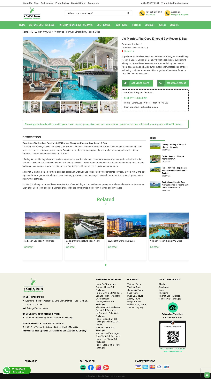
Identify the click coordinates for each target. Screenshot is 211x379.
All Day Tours (133, 299)
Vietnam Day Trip (135, 307)
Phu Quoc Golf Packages (107, 333)
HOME (22, 25)
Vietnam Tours (134, 284)
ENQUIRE (174, 25)
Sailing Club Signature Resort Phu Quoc (83, 242)
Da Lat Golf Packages (106, 310)
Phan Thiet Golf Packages (108, 336)
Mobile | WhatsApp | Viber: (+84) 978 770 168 (145, 103)
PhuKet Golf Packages (169, 296)
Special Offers (78, 3)
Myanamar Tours (135, 296)
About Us (27, 3)
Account (175, 12)
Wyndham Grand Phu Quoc (121, 241)
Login (174, 15)
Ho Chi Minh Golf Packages (109, 293)
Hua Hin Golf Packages (170, 299)
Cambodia (164, 287)
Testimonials (47, 3)
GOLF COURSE (104, 25)
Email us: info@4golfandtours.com (140, 107)
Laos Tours (132, 293)
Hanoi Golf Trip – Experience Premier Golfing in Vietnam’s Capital (174, 170)
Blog (36, 3)
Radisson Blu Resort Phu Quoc (39, 241)
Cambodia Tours (135, 290)
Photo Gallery (62, 3)
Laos (161, 290)
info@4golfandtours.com (176, 3)
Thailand (163, 284)
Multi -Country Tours (136, 304)
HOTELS (136, 25)
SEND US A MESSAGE (171, 83)
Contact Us (93, 3)
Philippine (163, 293)
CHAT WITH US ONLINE (135, 98)
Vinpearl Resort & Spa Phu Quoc (166, 241)
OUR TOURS (122, 25)
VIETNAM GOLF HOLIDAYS (42, 25)
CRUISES (150, 25)
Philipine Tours (134, 301)
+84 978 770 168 (151, 3)
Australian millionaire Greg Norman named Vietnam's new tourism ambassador (175, 184)
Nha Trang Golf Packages (108, 307)
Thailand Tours (134, 287)
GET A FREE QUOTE (135, 83)
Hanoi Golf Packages (105, 284)
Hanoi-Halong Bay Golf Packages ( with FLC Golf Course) (108, 322)
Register (184, 15)
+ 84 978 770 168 (33, 304)
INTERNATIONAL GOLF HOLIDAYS (76, 25)
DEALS (162, 25)
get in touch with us (44, 124)
